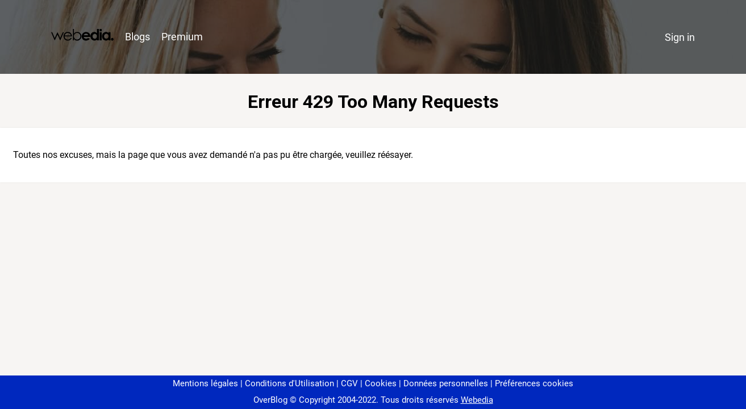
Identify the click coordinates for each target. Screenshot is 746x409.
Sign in (680, 37)
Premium (182, 37)
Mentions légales (205, 383)
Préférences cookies (534, 383)
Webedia (477, 400)
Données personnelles (445, 383)
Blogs (137, 37)
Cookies (381, 383)
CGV (349, 383)
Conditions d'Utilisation (289, 383)
